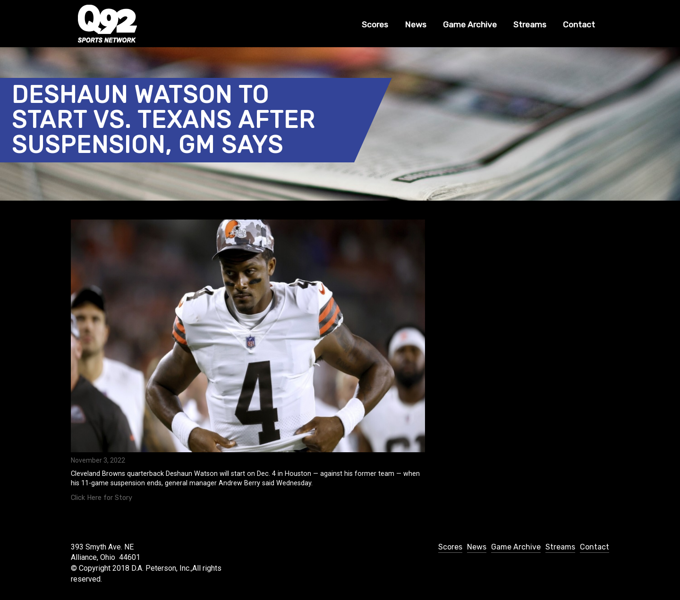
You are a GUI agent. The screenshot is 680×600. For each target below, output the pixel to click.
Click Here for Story (101, 498)
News (415, 24)
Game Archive (470, 24)
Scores (375, 24)
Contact (579, 24)
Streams (529, 24)
